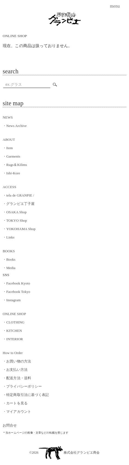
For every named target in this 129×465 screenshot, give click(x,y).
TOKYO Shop (15, 220)
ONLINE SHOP (15, 36)
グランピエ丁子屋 (19, 204)
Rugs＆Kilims (15, 165)
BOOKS (9, 251)
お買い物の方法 (17, 361)
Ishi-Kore (11, 173)
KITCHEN (12, 331)
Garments (11, 156)
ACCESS (9, 187)
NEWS (8, 117)
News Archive (15, 126)
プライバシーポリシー (22, 386)
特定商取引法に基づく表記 (26, 395)
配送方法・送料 (17, 378)
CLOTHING (14, 322)
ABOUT (9, 139)
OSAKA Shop (15, 212)
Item (8, 148)
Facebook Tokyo (16, 292)
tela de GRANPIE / (18, 195)
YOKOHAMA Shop (19, 229)
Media (9, 268)
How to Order (13, 353)
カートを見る (15, 403)
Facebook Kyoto (16, 283)
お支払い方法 (15, 370)
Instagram (12, 300)
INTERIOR (13, 339)
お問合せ (10, 425)
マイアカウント (17, 412)
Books (9, 259)
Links (9, 237)
